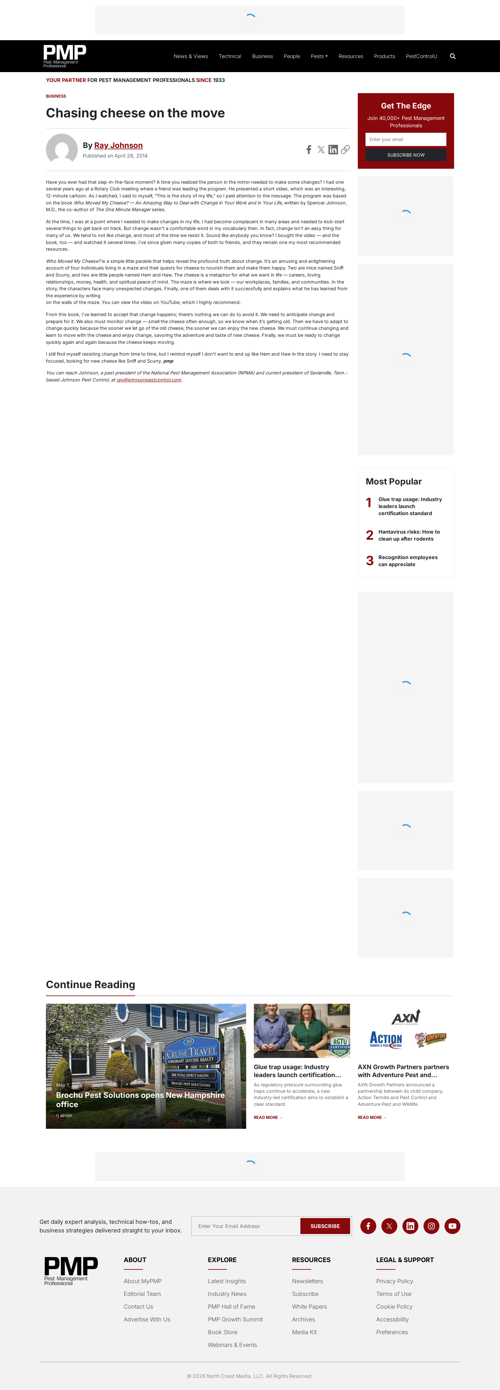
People (292, 56)
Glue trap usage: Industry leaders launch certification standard (410, 506)
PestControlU (421, 56)
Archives (303, 1319)
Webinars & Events (232, 1345)
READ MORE (266, 1117)
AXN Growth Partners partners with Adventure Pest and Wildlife (403, 1075)
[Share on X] (321, 149)
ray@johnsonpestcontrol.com (148, 379)
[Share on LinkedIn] (333, 149)
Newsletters (307, 1281)
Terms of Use (393, 1293)
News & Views (191, 56)
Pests (317, 56)
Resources (351, 56)
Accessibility (392, 1319)
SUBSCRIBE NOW (406, 155)
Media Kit (304, 1332)
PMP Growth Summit (235, 1319)
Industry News (227, 1293)
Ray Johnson (118, 145)
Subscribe (305, 1293)
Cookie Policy (394, 1306)
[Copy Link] (345, 149)
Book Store (222, 1332)
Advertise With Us (147, 1319)
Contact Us (138, 1306)
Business (262, 56)
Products (384, 56)
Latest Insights (227, 1281)
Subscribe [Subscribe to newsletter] (325, 1226)
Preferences (392, 1332)
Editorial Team (142, 1293)
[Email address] (405, 139)
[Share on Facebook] (309, 149)
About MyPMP (143, 1281)
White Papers (309, 1306)
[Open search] (453, 56)
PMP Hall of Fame (231, 1306)
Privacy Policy (394, 1281)
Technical (230, 56)
